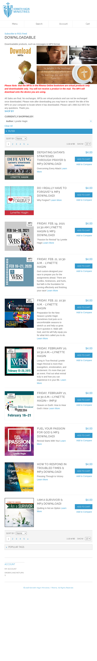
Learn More (56, 200)
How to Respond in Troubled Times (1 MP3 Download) (51, 468)
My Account (10, 569)
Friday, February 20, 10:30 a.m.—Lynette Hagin (52, 352)
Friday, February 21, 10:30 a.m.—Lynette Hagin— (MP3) (51, 396)
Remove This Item (90, 121)
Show (80, 144)
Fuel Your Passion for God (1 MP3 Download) (51, 432)
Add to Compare (84, 164)
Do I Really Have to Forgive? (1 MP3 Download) (52, 191)
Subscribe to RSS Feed (16, 33)
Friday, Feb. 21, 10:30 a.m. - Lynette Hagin (51, 263)
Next (28, 144)
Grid (83, 138)
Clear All (9, 126)
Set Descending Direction (29, 138)
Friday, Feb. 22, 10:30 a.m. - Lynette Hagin (51, 304)
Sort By (10, 138)
